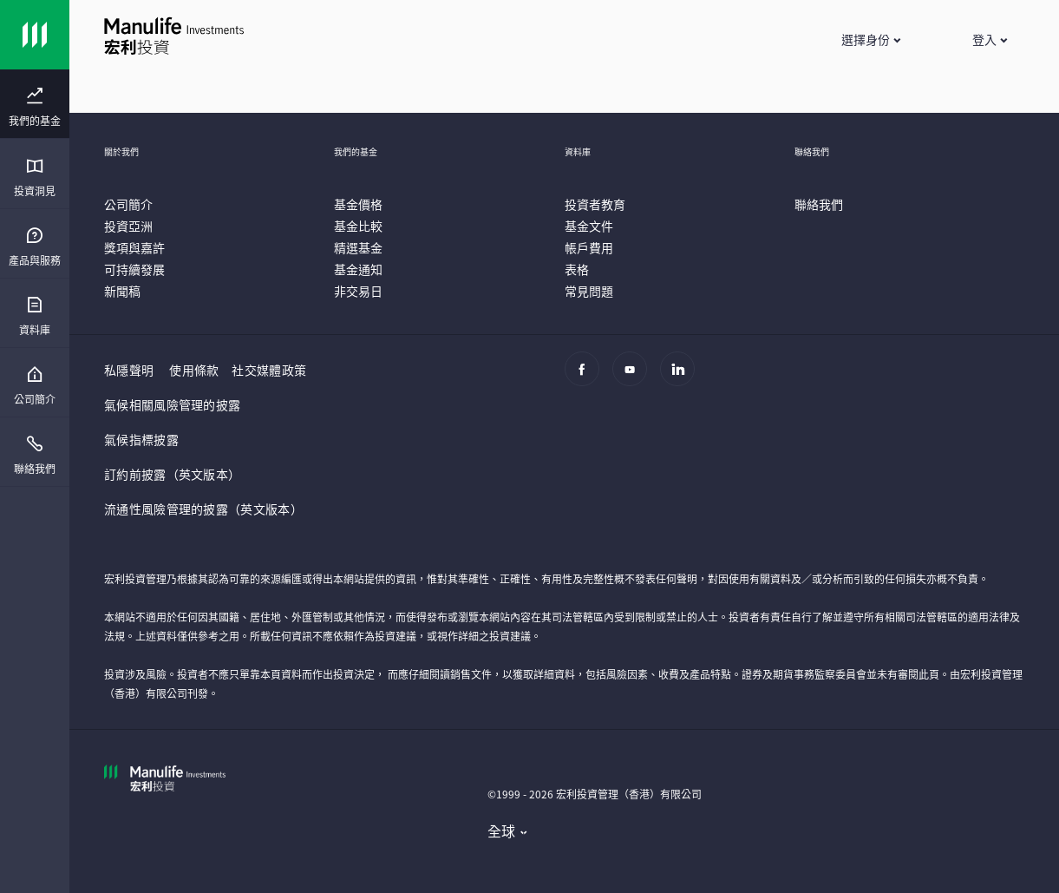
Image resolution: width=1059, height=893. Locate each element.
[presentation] (34, 104)
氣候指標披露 (141, 439)
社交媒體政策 (269, 369)
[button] (870, 39)
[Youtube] (634, 377)
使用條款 (194, 369)
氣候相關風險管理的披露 (172, 404)
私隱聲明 (129, 369)
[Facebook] (587, 377)
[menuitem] (34, 107)
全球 (501, 830)
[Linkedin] (682, 377)
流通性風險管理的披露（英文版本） (203, 508)
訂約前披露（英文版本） (172, 474)
